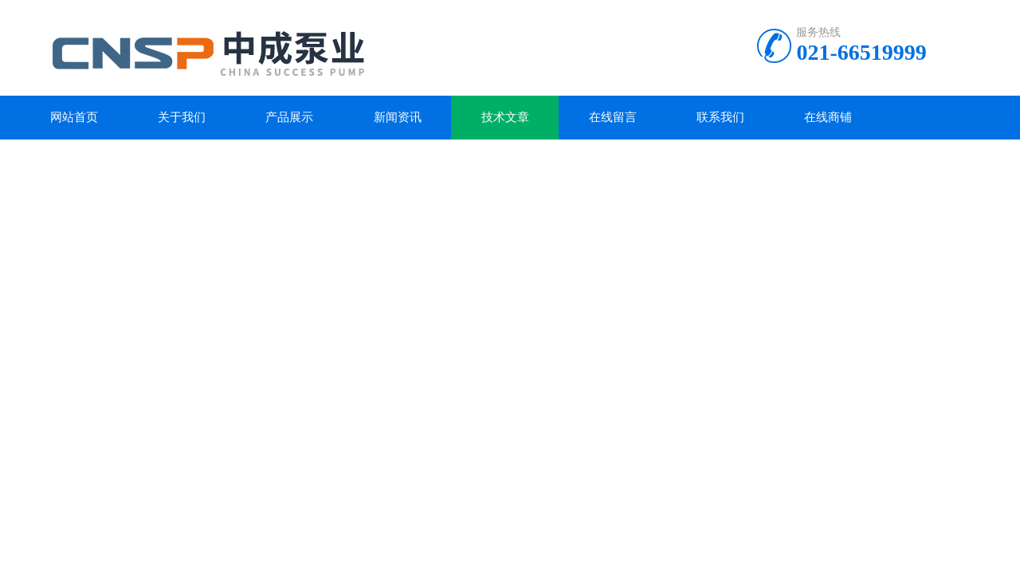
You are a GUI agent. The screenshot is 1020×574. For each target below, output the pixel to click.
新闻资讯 (398, 117)
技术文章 (505, 117)
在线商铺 (828, 117)
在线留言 (613, 117)
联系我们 (720, 117)
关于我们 (182, 117)
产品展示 (289, 117)
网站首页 (74, 117)
